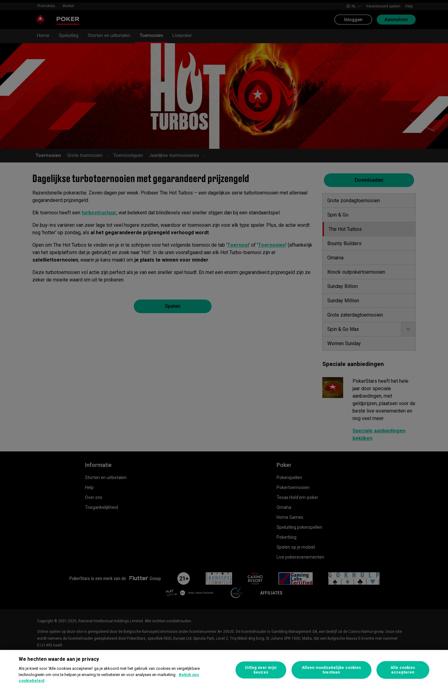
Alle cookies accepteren (402, 670)
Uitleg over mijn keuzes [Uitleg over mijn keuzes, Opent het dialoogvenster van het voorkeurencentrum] (261, 670)
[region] (224, 670)
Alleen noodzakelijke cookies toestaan (331, 670)
